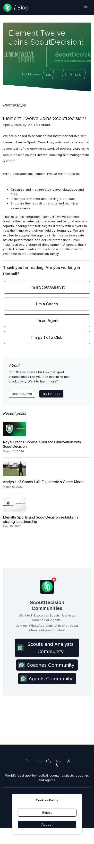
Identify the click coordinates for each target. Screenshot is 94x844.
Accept (47, 824)
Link (75, 74)
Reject (47, 812)
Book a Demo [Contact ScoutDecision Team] (22, 394)
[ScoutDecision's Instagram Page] (37, 761)
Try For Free (51, 394)
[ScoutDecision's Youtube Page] (57, 765)
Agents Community (46, 678)
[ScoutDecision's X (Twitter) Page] (28, 761)
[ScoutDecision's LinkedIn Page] (47, 761)
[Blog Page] (16, 7)
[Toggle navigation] (85, 7)
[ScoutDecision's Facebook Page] (66, 761)
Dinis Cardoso (38, 125)
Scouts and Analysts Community (45, 647)
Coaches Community (46, 665)
